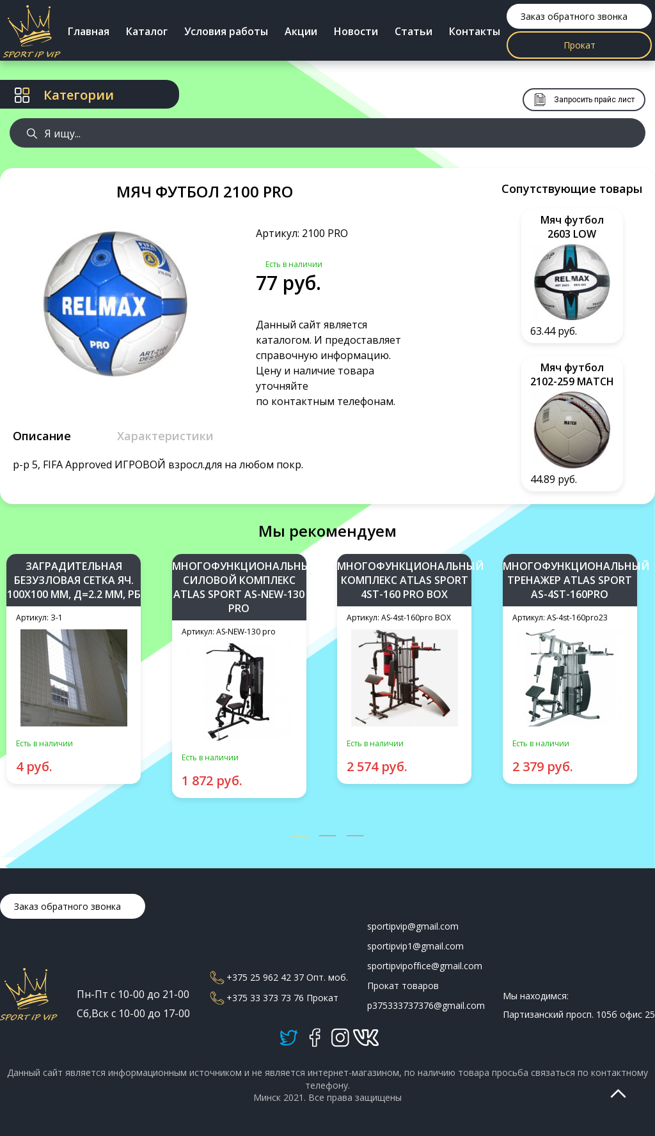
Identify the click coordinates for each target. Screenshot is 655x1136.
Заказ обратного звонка (574, 16)
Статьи (413, 31)
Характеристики (165, 435)
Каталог (147, 31)
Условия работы (226, 31)
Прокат (580, 45)
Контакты (474, 31)
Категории (64, 95)
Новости (356, 31)
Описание (42, 435)
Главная (88, 31)
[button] (300, 836)
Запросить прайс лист (584, 99)
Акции (301, 31)
